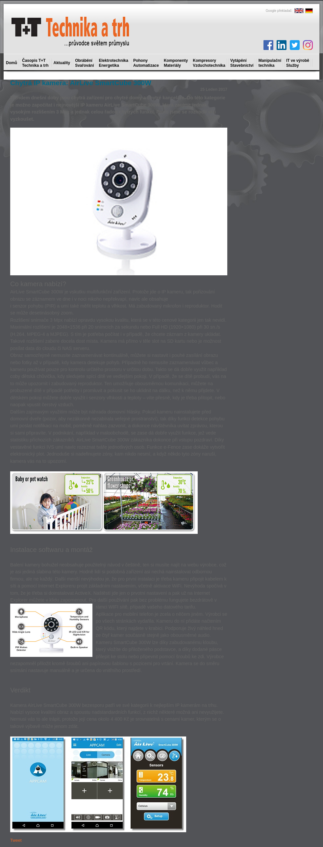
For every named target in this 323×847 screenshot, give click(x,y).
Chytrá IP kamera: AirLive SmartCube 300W (80, 83)
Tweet (16, 840)
